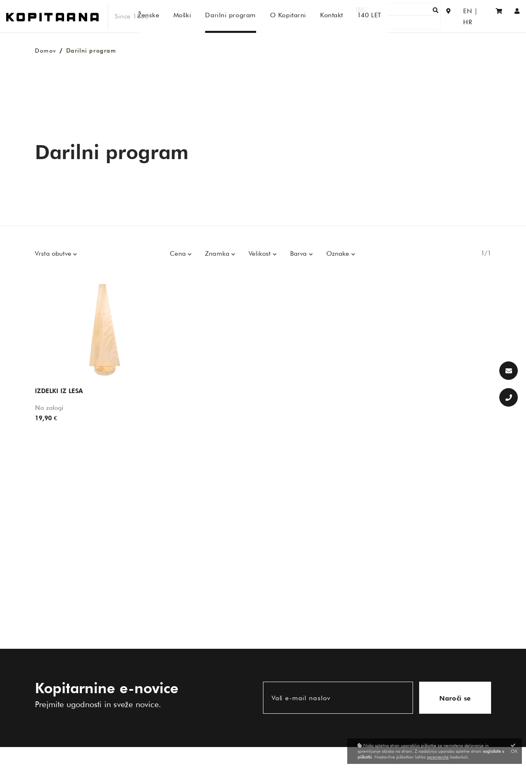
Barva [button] (299, 253)
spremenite (438, 757)
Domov (45, 50)
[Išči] (413, 16)
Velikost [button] (260, 253)
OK (514, 748)
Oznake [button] (338, 253)
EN (461, 16)
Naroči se (455, 698)
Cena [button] (179, 253)
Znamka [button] (218, 253)
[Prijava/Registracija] (517, 16)
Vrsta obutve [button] (54, 253)
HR (478, 16)
